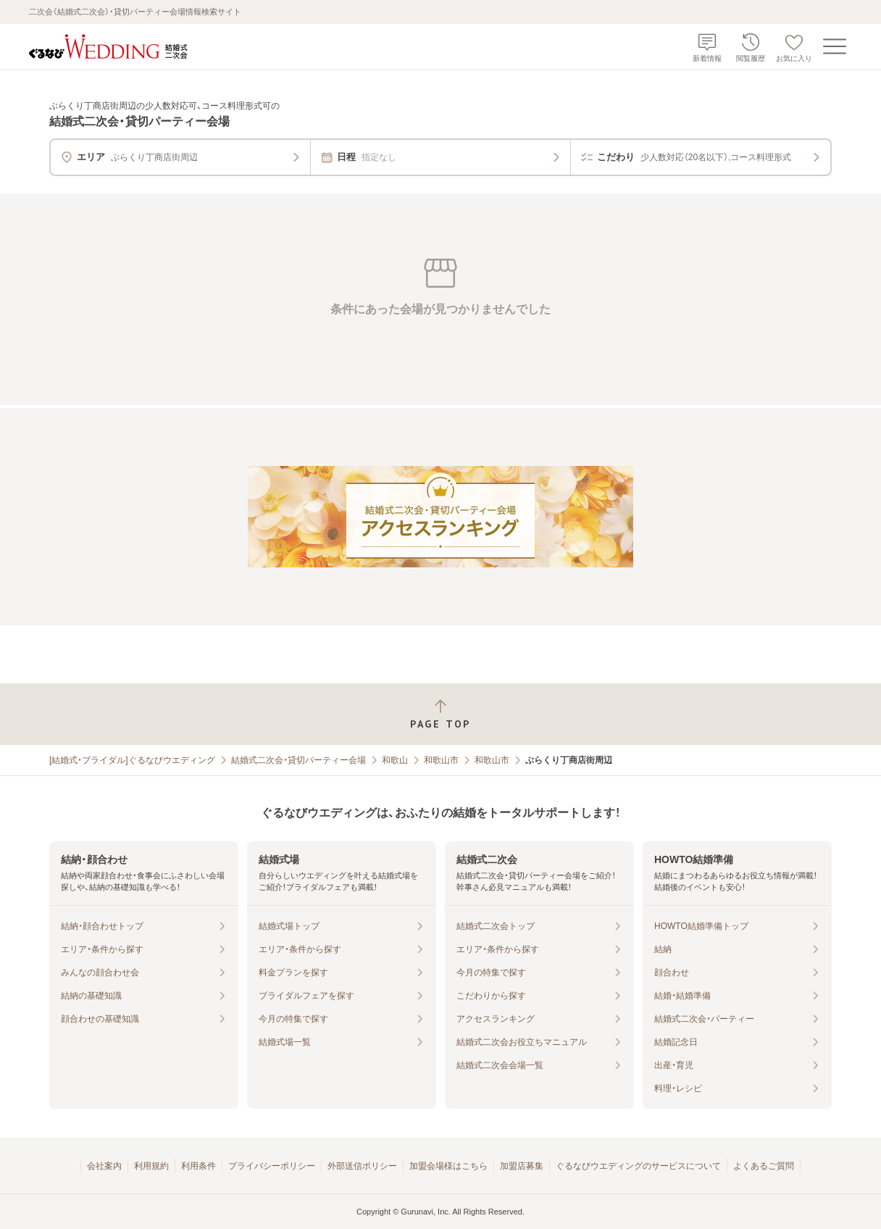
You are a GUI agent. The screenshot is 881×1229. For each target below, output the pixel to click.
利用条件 (198, 1166)
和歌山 (395, 760)
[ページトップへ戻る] (440, 714)
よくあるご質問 (763, 1166)
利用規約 (151, 1166)
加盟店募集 (521, 1166)
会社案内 (104, 1166)
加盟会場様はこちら (448, 1166)
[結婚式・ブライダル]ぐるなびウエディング (132, 760)
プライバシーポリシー (271, 1166)
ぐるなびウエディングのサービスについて (638, 1166)
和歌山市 (441, 760)
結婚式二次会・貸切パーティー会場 (298, 760)
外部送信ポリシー (362, 1166)
